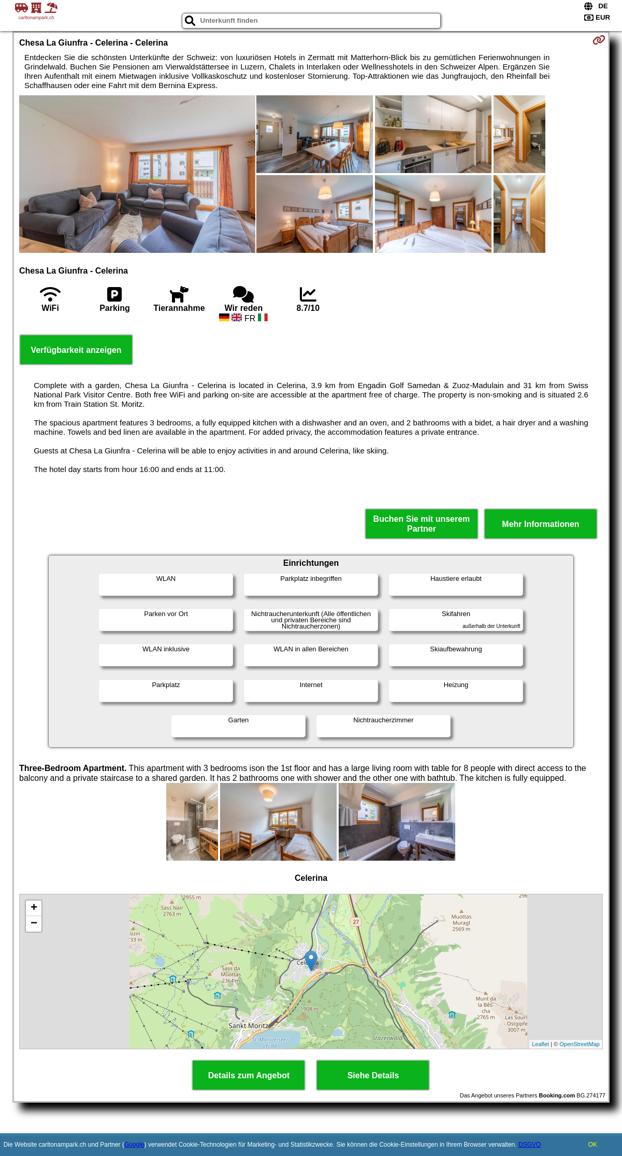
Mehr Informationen (540, 524)
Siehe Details (373, 1075)
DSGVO (529, 1144)
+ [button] (34, 908)
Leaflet (540, 1044)
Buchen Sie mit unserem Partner (421, 524)
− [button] (34, 924)
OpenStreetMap (579, 1044)
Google (134, 1144)
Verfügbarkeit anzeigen (76, 350)
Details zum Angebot (249, 1075)
